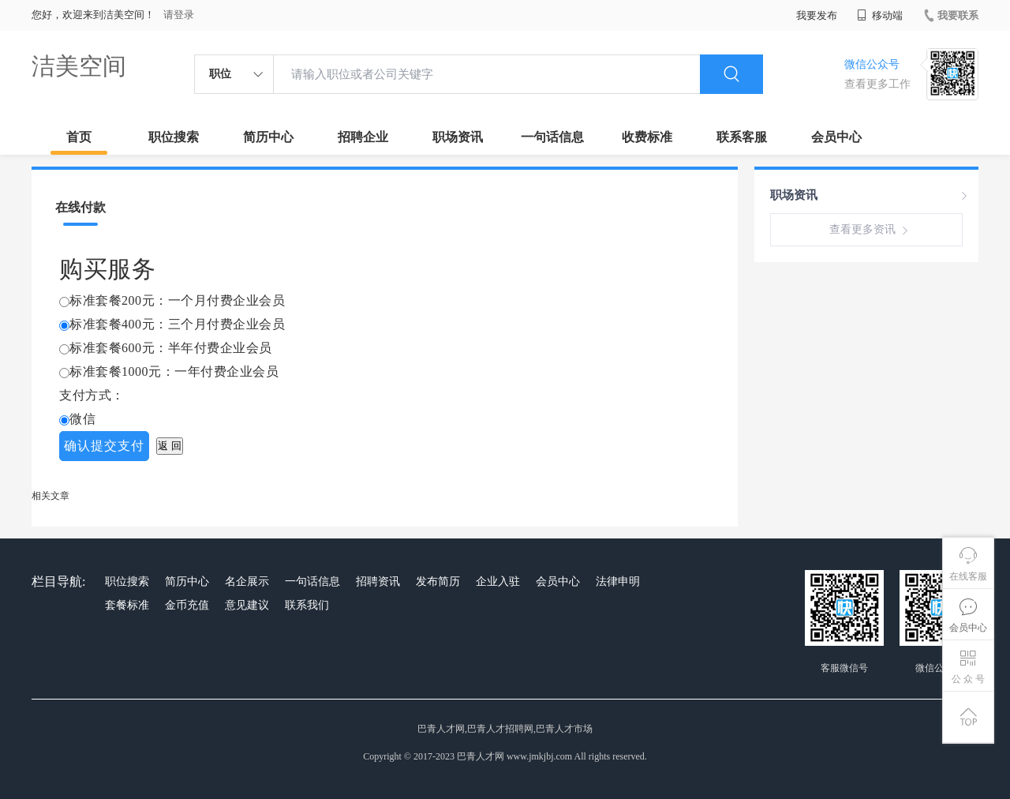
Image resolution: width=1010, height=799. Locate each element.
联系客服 (741, 137)
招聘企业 (363, 137)
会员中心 (836, 137)
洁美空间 (79, 66)
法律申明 (618, 581)
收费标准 (647, 137)
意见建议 (247, 605)
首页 (79, 137)
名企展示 (247, 581)
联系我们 (307, 605)
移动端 (880, 15)
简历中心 (268, 137)
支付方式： (92, 395)
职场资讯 (457, 137)
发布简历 (438, 581)
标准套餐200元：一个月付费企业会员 (177, 300)
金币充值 (187, 605)
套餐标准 (127, 605)
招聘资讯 (378, 581)
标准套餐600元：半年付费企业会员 (170, 347)
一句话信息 (552, 137)
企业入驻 (498, 581)
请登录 (178, 15)
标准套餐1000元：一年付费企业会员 (174, 371)
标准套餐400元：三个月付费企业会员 (177, 324)
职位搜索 (173, 137)
